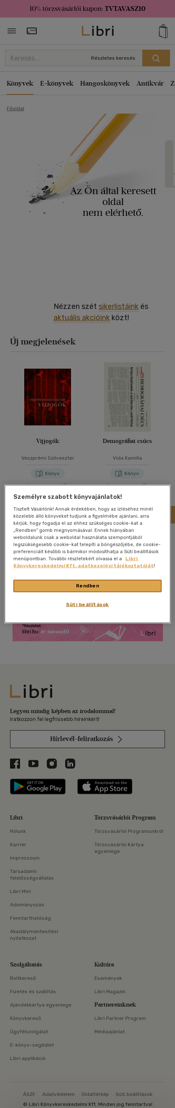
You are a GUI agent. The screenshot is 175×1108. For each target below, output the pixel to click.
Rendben (87, 586)
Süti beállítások (87, 604)
